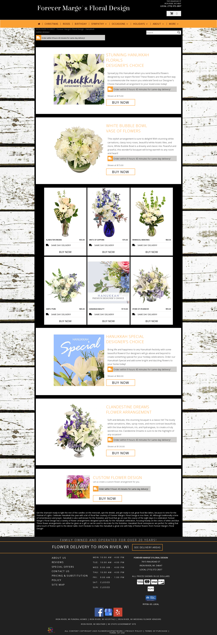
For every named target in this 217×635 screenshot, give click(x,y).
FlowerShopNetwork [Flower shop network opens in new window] (110, 631)
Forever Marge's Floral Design (83, 8)
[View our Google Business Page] (108, 615)
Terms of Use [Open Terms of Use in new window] (117, 632)
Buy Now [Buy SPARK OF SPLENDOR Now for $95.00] (151, 321)
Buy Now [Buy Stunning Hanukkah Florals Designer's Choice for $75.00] (120, 102)
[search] (179, 32)
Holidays (140, 23)
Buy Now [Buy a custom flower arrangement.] (107, 498)
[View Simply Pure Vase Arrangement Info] (65, 282)
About (158, 23)
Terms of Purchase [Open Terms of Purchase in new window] (156, 631)
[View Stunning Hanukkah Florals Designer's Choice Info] (79, 78)
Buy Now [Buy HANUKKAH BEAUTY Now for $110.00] (108, 321)
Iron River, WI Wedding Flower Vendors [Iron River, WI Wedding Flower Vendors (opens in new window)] (139, 619)
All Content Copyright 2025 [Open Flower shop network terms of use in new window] (81, 631)
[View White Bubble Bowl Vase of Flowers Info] (79, 148)
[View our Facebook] (99, 615)
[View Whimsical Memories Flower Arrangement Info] (151, 213)
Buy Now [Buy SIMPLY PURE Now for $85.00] (65, 321)
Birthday (81, 23)
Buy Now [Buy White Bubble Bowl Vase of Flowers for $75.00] (120, 171)
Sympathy (99, 23)
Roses (66, 23)
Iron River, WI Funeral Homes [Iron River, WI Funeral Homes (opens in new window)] (71, 619)
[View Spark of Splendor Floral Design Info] (151, 282)
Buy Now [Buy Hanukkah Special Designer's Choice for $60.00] (120, 382)
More (174, 23)
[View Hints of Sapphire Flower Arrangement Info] (108, 213)
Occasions (120, 23)
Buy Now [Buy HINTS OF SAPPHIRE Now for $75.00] (108, 252)
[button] (173, 13)
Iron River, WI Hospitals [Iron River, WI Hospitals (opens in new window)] (103, 619)
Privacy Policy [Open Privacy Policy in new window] (134, 631)
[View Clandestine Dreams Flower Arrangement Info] (79, 430)
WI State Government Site (122, 624)
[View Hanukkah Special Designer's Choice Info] (79, 359)
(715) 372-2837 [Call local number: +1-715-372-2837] (174, 6)
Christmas (51, 23)
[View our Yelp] (117, 615)
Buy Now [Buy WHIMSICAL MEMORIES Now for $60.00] (151, 252)
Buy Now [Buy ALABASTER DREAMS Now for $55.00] (65, 252)
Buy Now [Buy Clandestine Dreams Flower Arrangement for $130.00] (120, 453)
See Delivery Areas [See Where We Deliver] (147, 547)
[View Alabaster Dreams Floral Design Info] (65, 213)
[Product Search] (161, 33)
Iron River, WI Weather (93, 624)
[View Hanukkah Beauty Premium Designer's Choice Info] (108, 282)
